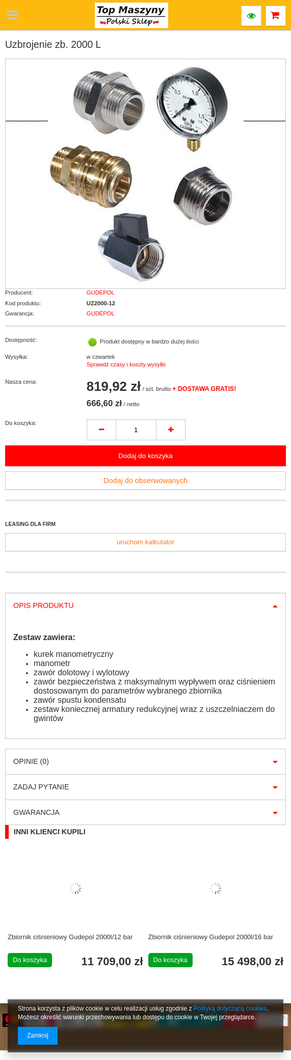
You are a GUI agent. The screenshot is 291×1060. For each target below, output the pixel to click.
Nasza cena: (21, 382)
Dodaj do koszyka (145, 456)
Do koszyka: (20, 423)
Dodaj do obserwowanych (145, 480)
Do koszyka (30, 960)
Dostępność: (21, 340)
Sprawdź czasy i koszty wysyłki (126, 364)
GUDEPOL (101, 292)
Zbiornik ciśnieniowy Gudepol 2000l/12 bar (70, 937)
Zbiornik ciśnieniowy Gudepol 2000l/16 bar (210, 937)
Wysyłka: (16, 357)
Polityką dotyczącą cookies (230, 1008)
